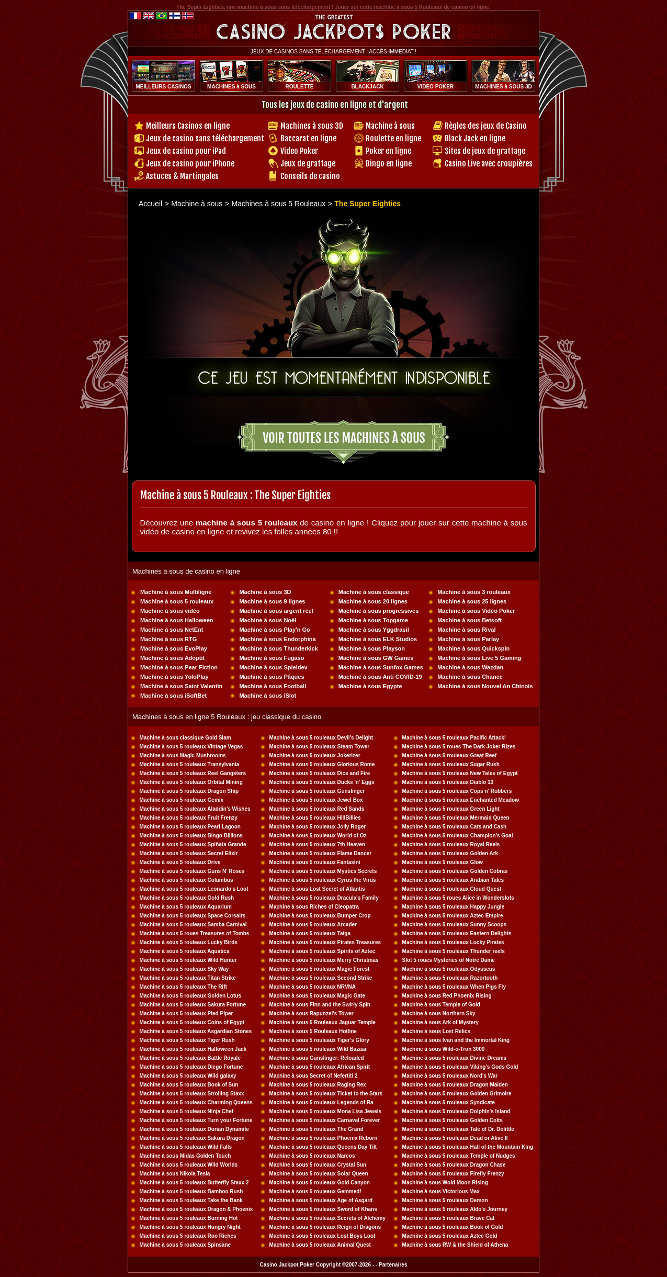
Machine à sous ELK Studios (377, 639)
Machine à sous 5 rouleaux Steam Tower (319, 746)
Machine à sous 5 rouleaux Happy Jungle (453, 907)
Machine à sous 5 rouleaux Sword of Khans (323, 1209)
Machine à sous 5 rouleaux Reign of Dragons (325, 1227)
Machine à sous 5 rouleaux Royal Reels (451, 844)
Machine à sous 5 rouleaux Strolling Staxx (192, 1093)
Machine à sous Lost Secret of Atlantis (317, 889)
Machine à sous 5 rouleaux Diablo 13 (448, 782)
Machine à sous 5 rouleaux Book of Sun (189, 1085)
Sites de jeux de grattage (485, 151)
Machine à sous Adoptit (172, 658)
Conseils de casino (310, 176)
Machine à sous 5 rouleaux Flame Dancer (320, 853)
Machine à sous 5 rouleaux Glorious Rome (322, 764)
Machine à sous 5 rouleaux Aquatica (185, 951)
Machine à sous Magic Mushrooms (183, 755)
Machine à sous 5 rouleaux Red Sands (317, 809)
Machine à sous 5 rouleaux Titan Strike (188, 978)
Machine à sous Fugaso (271, 658)
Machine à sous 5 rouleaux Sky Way (184, 969)
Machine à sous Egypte (370, 686)
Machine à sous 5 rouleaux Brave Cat (448, 1218)
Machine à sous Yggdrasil (373, 629)
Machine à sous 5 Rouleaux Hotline (313, 1031)
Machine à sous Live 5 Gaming (479, 658)
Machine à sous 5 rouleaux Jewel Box (316, 800)
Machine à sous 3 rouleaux (474, 592)
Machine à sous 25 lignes (471, 601)
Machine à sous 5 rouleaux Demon (445, 1200)
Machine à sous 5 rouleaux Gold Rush (187, 898)
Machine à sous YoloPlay (174, 677)
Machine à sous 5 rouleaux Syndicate (448, 1102)
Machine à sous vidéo (170, 611)
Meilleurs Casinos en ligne (188, 126)
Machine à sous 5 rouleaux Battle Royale (190, 1058)
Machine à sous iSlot (267, 695)
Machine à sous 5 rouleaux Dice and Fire (319, 773)
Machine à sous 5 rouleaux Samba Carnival (193, 924)
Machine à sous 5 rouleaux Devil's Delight (321, 738)
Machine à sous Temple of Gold (441, 1004)
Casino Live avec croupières (489, 164)
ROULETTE (300, 86)
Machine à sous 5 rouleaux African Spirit (319, 1067)
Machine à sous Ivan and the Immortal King (456, 1040)
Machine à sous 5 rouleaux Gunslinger (317, 791)
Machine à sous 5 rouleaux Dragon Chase (454, 1165)
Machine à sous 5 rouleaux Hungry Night (190, 1227)
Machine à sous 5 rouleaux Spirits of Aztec (322, 951)
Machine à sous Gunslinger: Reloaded (316, 1058)
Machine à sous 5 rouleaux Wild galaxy (188, 1076)
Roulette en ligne (393, 138)
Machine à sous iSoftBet (173, 695)
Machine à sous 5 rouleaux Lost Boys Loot (322, 1236)
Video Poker (299, 151)
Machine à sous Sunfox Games (380, 667)
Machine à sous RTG (168, 639)
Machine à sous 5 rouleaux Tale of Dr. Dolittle (458, 1129)
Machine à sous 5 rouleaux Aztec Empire (452, 915)
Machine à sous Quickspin (473, 648)
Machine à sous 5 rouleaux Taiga (310, 933)
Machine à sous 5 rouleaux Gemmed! (315, 1191)
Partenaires (393, 1265)
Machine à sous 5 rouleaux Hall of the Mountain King (468, 1147)
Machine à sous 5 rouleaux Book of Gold (452, 1227)
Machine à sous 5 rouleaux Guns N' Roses (192, 871)
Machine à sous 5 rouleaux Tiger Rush (187, 1040)
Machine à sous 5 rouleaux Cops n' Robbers (457, 791)
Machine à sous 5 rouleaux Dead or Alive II (455, 1138)
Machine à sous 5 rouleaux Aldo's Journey (455, 1209)
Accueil (150, 203)
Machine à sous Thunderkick (278, 648)
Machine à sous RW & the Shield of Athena (455, 1245)
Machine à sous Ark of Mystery (440, 1022)
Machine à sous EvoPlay (173, 648)
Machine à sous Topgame (373, 620)
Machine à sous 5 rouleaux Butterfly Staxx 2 (194, 1182)
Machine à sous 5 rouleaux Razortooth (450, 978)
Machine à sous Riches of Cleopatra (314, 907)
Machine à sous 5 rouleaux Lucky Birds (189, 942)
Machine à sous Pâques (271, 677)
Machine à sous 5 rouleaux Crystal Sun (318, 1165)
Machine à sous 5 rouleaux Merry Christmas (324, 960)
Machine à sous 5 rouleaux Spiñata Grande (193, 844)
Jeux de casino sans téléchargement (205, 138)
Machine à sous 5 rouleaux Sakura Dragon (192, 1138)
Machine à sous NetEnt (171, 629)
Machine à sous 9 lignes (272, 601)
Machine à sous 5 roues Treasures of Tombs (195, 933)
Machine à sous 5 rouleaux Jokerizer (314, 755)
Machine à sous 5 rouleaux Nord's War (450, 1076)
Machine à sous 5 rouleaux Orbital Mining (191, 782)
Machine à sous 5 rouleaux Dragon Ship (189, 791)
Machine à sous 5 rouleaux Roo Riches (188, 1236)
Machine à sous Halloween (176, 620)
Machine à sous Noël (267, 620)
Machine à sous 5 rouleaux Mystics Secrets (323, 871)
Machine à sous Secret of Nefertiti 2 (313, 1076)
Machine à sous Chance (470, 677)
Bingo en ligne (389, 164)
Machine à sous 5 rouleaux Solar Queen (318, 1174)
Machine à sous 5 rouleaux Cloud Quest (452, 889)
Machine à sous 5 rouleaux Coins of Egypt (192, 1022)
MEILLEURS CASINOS (163, 86)
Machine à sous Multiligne (175, 592)
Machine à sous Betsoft (469, 620)
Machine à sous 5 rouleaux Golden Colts (452, 1120)
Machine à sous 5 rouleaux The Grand (316, 1129)
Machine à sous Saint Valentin (181, 686)
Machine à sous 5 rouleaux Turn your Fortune (196, 1120)
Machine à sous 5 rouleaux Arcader (313, 924)
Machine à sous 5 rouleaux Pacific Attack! (454, 738)
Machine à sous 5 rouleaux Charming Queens (196, 1102)
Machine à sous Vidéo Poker (476, 611)
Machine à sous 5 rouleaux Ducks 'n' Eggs (322, 782)
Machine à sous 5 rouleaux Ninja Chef (187, 1111)
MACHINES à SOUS (231, 86)
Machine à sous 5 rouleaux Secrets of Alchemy (327, 1218)
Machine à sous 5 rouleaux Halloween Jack (193, 1049)
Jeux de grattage (307, 164)
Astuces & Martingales (182, 176)
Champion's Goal (491, 835)
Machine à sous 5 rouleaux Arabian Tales (453, 880)
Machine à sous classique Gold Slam (185, 738)
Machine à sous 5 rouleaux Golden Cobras (455, 871)
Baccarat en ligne (308, 138)
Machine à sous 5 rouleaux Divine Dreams (454, 1058)
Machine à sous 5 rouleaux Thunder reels (453, 951)
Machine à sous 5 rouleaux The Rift (183, 987)
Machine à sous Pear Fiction (179, 667)
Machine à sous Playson (371, 648)
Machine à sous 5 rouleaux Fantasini (314, 862)
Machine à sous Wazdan (470, 667)
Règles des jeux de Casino (486, 126)
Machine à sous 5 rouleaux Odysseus (448, 969)
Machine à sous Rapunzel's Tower (311, 1013)
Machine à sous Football (272, 686)
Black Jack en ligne (475, 138)
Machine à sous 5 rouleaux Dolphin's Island (456, 1111)
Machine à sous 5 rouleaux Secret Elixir (189, 853)
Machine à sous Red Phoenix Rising (447, 996)
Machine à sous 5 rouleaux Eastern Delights (457, 933)
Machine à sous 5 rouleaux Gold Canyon (319, 1182)
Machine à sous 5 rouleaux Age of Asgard (321, 1200)
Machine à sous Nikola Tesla (175, 1174)
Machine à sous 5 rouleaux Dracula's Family (324, 898)
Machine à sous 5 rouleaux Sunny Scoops (454, 924)
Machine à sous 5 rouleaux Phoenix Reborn (323, 1138)
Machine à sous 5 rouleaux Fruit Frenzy (189, 818)
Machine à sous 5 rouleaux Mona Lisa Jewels (325, 1111)
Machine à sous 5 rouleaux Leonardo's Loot (194, 889)
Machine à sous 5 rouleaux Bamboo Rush (191, 1191)
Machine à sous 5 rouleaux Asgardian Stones (196, 1031)
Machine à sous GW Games (376, 658)
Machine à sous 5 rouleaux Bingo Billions (191, 835)
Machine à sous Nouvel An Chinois (485, 686)
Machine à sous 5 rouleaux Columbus (186, 880)
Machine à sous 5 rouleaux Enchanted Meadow (460, 800)
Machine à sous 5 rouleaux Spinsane (185, 1245)
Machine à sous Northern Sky (439, 1013)
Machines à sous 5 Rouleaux (278, 203)
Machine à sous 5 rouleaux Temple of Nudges (458, 1156)
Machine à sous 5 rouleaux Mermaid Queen (456, 818)
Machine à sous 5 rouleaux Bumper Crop (320, 915)
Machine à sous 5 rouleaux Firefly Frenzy (453, 1174)
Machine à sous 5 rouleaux (176, 601)
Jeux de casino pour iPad (186, 151)
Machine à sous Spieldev (273, 667)
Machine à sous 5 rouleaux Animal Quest (320, 1245)
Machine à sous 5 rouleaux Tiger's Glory (319, 1040)
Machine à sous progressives (378, 611)
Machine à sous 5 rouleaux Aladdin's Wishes (195, 809)
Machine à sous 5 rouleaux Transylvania (190, 764)
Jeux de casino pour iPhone (190, 164)
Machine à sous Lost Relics (436, 1031)
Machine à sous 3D (265, 592)
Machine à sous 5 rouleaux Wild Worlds (189, 1165)
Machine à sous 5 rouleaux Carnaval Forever (324, 1120)
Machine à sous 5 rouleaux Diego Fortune (191, 1067)
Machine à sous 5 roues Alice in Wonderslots (458, 898)
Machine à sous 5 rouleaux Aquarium (186, 907)
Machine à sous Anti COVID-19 (380, 677)
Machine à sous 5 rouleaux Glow (442, 862)
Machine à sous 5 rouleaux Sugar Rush (451, 764)
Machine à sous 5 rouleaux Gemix (182, 800)
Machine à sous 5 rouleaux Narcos (312, 1156)
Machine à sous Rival (466, 629)
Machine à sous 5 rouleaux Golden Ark (450, 853)
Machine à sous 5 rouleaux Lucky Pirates (453, 942)
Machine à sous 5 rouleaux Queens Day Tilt (323, 1147)
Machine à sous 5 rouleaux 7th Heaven (317, 844)
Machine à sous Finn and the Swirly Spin (319, 1004)
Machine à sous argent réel (276, 611)
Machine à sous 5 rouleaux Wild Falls (186, 1147)
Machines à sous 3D (311, 126)
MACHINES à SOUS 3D (503, 86)
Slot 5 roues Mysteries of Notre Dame (448, 960)
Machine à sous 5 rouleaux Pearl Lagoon (190, 827)
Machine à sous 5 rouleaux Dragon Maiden (455, 1085)
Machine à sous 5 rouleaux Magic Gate (317, 996)
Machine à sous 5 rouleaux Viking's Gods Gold (460, 1067)
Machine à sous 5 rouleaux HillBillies (315, 818)
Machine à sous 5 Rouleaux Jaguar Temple (322, 1022)
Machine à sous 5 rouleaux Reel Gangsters (193, 773)
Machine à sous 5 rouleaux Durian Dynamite (195, 1129)
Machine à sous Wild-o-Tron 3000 (443, 1049)
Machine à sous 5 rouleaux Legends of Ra (321, 1102)
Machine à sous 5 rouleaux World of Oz (318, 835)
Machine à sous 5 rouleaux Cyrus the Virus (322, 880)
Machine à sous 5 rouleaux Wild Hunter (188, 960)
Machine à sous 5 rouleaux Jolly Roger (317, 827)
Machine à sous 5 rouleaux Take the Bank (191, 1200)
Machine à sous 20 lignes (373, 601)
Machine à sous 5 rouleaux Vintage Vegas (191, 746)
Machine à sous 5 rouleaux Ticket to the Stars (326, 1093)
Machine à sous (390, 126)
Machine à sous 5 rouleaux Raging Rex (317, 1085)
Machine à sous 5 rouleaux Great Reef (449, 755)
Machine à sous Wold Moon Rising (445, 1182)
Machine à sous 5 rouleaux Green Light (451, 809)
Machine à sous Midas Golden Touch (185, 1156)
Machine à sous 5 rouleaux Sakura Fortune (193, 1004)
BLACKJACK (367, 86)
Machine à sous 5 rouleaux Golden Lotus (190, 996)
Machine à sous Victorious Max (441, 1191)
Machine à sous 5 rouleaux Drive (180, 862)
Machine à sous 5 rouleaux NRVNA (312, 987)
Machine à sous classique (373, 592)
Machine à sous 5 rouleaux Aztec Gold (450, 1236)
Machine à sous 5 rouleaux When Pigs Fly (454, 987)
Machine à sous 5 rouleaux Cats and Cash (454, 827)
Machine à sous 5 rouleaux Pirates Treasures (325, 942)
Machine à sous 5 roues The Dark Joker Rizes (459, 746)
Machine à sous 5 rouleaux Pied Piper (186, 1013)
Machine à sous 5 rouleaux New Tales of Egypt (460, 773)
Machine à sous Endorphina (277, 639)
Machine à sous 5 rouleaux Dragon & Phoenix (196, 1209)
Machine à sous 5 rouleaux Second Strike (320, 978)
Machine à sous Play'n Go (274, 629)
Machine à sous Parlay (468, 639)
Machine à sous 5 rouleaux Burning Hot (189, 1218)
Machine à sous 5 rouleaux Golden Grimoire (457, 1093)
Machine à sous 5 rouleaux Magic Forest (319, 969)
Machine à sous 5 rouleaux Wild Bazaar (318, 1049)
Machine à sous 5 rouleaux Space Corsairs (193, 915)
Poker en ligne (388, 151)
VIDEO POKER (435, 86)
